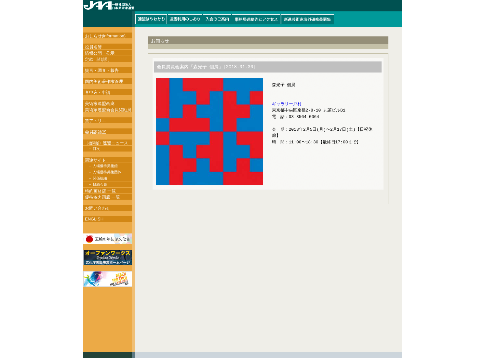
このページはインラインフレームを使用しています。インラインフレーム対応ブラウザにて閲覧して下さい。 (242, 13)
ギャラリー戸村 (287, 105)
